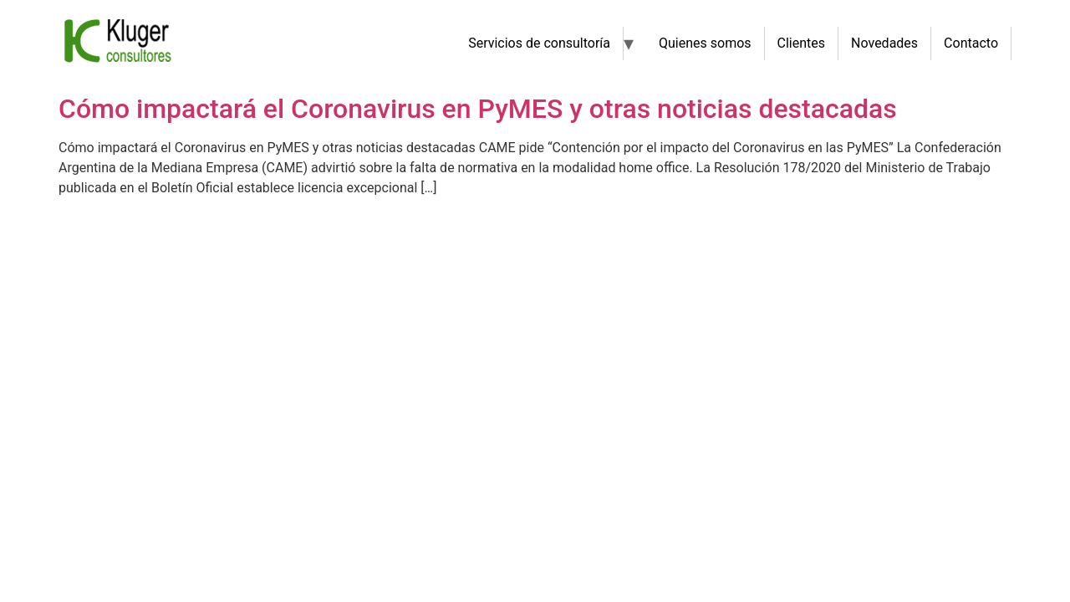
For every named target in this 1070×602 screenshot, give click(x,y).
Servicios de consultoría (539, 43)
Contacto (971, 43)
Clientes (801, 43)
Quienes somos (705, 43)
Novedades (884, 43)
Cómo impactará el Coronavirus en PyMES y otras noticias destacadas (478, 109)
